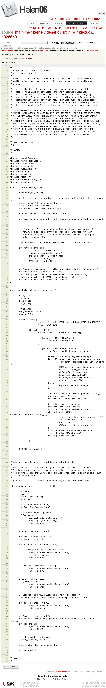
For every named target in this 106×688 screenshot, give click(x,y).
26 (7, 135)
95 (7, 323)
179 (6, 550)
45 (7, 185)
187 (6, 571)
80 (7, 283)
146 (6, 463)
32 (7, 151)
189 (6, 577)
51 (7, 203)
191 (6, 582)
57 (7, 219)
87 (7, 301)
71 (7, 259)
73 (7, 264)
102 (6, 341)
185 (6, 566)
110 (6, 362)
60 (7, 230)
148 (6, 468)
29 (7, 143)
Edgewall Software (31, 685)
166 (6, 516)
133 (6, 428)
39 (7, 169)
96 (7, 325)
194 (6, 590)
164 (6, 510)
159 (6, 497)
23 (7, 127)
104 (6, 346)
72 (7, 262)
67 (7, 248)
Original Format (61, 679)
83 (7, 291)
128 (6, 412)
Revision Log (98, 28)
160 (6, 500)
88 (7, 304)
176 (6, 542)
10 (7, 92)
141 (6, 449)
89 (7, 307)
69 (7, 254)
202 (6, 611)
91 (7, 312)
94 (7, 320)
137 (6, 439)
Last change (7, 51)
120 (6, 391)
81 (7, 285)
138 (6, 441)
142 (6, 452)
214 (6, 645)
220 (6, 661)
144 (6, 457)
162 (6, 505)
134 (6, 431)
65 (7, 243)
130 (6, 420)
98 (7, 331)
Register (76, 19)
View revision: (58, 43)
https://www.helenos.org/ (93, 685)
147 (6, 465)
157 (6, 492)
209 (6, 632)
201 (6, 609)
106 (6, 352)
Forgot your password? (93, 19)
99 (7, 333)
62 (7, 235)
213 (6, 643)
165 (6, 513)
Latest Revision (54, 28)
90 (7, 309)
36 (7, 161)
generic (53, 32)
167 (6, 518)
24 (7, 129)
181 (6, 555)
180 (6, 553)
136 (6, 436)
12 (7, 98)
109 (6, 360)
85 (7, 296)
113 (6, 373)
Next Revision (71, 28)
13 (7, 100)
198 (6, 601)
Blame (86, 28)
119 (6, 389)
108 (6, 357)
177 (6, 545)
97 (7, 328)
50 (7, 198)
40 (7, 172)
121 (6, 394)
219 (6, 659)
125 (6, 404)
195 (6, 593)
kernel (38, 32)
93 (7, 317)
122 (6, 397)
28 (7, 140)
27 (7, 137)
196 (6, 595)
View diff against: (92, 43)
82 (7, 288)
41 (7, 175)
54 (7, 211)
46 (7, 188)
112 (6, 370)
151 (6, 476)
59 (7, 227)
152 (6, 479)
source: (8, 32)
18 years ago (92, 51)
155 (6, 486)
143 (6, 455)
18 (7, 114)
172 (6, 532)
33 (7, 153)
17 (7, 111)
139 (6, 444)
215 (6, 648)
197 (6, 598)
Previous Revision (36, 28)
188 (6, 574)
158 (6, 494)
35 (7, 159)
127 (6, 410)
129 (6, 417)
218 (6, 656)
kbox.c (84, 32)
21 (7, 121)
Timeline (44, 23)
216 (6, 651)
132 (6, 425)
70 (7, 256)
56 (7, 217)
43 (7, 180)
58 (7, 224)
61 (7, 232)
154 (6, 484)
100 (6, 336)
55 (7, 214)
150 (6, 473)
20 (7, 119)
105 (6, 349)
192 (6, 585)
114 (6, 375)
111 (6, 367)
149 (6, 471)
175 (6, 540)
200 (6, 606)
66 (7, 246)
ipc (73, 32)
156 (6, 489)
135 (6, 433)
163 (6, 508)
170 (6, 526)
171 (6, 529)
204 (6, 616)
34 (7, 156)
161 (6, 502)
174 (6, 537)
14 (7, 103)
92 (7, 315)
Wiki (32, 23)
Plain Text (42, 679)
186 (6, 569)
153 (6, 481)
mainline (22, 32)
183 (6, 561)
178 (6, 547)
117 (6, 383)
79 (7, 280)
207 (6, 627)
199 (6, 603)
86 (7, 299)
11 (7, 95)
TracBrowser (61, 672)
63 (7, 238)
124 (6, 402)
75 (7, 270)
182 (6, 558)
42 (7, 177)
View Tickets (96, 23)
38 (7, 167)
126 (6, 407)
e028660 (9, 37)
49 (7, 196)
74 (7, 267)
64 (7, 240)
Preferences (64, 19)
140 (6, 447)
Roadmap (58, 23)
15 (7, 106)
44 (7, 183)
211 (6, 637)
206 (6, 624)
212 (6, 640)
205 (6, 619)
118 (6, 386)
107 (6, 354)
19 (7, 116)
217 (6, 653)
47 (7, 190)
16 (7, 108)
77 (7, 275)
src (65, 32)
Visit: (18, 42)
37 (7, 164)
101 (6, 339)
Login (53, 19)
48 (7, 193)
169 (6, 524)
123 (6, 399)
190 (6, 579)
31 (7, 148)
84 (7, 293)
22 (7, 124)
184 (6, 563)
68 (7, 251)
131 (6, 423)
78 (7, 277)
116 (6, 381)
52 (7, 206)
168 (6, 521)
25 (7, 132)
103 (6, 344)
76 (7, 272)
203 (6, 614)
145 (6, 460)
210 (6, 635)
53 (7, 209)
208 (6, 630)
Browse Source (76, 23)
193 (6, 587)
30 (7, 145)
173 (6, 534)
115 (6, 378)
